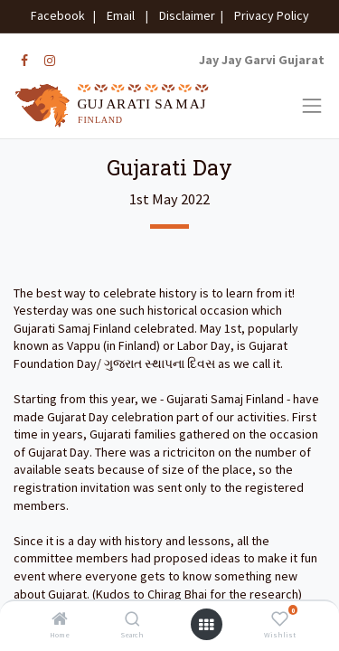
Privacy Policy (267, 15)
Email (121, 15)
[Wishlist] (279, 620)
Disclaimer (184, 15)
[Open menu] (206, 625)
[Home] (60, 620)
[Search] (132, 620)
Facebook (60, 15)
